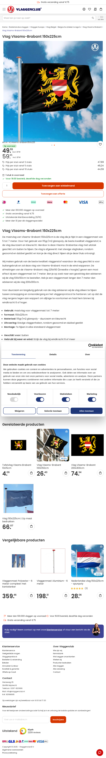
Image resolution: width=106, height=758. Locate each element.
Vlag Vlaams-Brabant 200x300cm (83, 466)
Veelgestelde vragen (11, 653)
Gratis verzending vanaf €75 (53, 2)
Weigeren (19, 411)
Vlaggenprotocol (9, 656)
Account (84, 9)
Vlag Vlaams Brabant (92, 27)
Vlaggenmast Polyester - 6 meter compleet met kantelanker (17, 583)
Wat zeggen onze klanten (64, 656)
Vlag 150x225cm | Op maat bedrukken (17, 520)
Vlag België (51, 27)
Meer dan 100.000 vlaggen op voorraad (24, 616)
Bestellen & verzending (12, 659)
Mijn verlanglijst (89, 9)
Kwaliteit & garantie (10, 669)
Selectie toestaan (53, 411)
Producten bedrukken (62, 663)
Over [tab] (87, 354)
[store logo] (24, 9)
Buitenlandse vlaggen (19, 27)
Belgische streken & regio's (69, 27)
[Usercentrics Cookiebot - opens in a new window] (90, 346)
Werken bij (57, 659)
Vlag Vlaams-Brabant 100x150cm (49, 466)
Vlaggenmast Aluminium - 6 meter (52, 582)
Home (4, 27)
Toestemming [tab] (18, 354)
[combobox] (49, 18)
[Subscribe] (58, 719)
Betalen (5, 663)
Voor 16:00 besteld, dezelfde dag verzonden (69, 616)
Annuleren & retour (10, 666)
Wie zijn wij (57, 650)
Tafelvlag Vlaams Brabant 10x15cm (16, 466)
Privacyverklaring (9, 753)
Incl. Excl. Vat (100, 17)
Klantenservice (8, 650)
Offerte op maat (9, 672)
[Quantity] (6, 185)
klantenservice (54, 629)
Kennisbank (58, 653)
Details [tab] (53, 354)
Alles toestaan (86, 411)
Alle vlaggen (58, 666)
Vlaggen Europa (37, 27)
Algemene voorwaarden (12, 750)
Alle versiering (59, 669)
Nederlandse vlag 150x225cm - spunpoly (87, 582)
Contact (56, 672)
